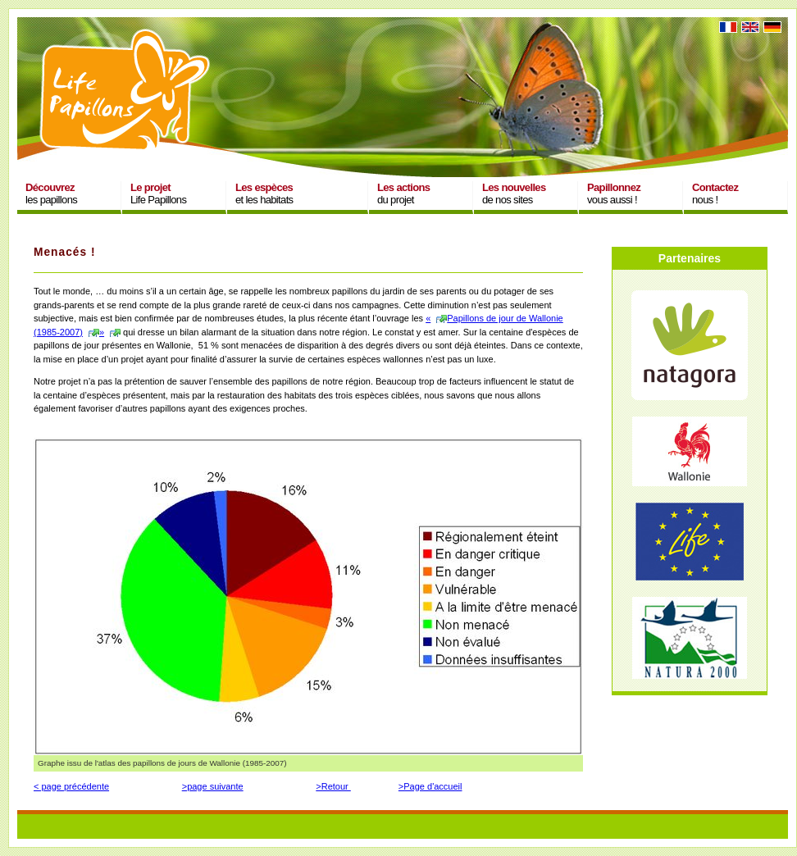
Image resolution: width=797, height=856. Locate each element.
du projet (403, 193)
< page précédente (71, 786)
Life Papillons (158, 193)
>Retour (333, 786)
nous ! (715, 193)
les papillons (51, 193)
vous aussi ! (613, 193)
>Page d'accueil (430, 786)
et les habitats (264, 193)
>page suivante (213, 786)
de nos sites (514, 193)
